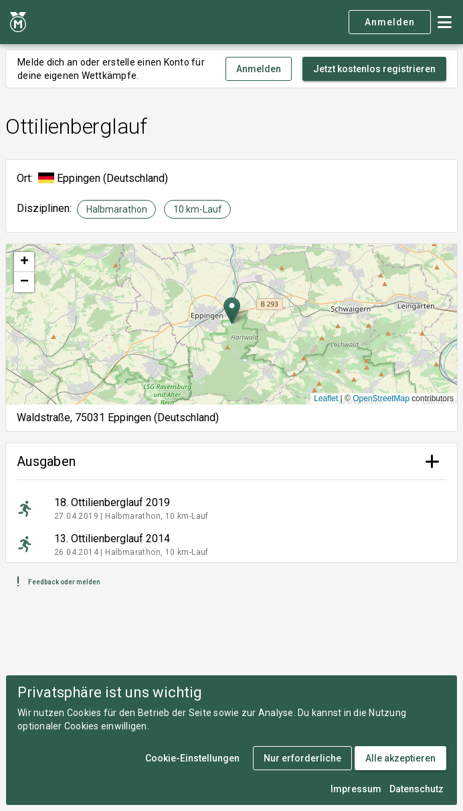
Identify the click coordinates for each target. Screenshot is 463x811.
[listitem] (231, 509)
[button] (231, 310)
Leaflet (326, 398)
